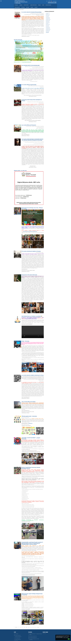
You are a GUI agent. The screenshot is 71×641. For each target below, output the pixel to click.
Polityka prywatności (18, 639)
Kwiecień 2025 (48, 24)
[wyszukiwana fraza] (52, 2)
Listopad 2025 (48, 18)
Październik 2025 (48, 19)
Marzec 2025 (47, 25)
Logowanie (54, 1)
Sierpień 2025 (48, 21)
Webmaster (16, 633)
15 (18, 627)
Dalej (38, 627)
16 (20, 627)
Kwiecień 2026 (48, 14)
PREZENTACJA (30, 423)
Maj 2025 (47, 23)
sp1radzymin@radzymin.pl (33, 637)
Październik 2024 (48, 29)
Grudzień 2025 (48, 17)
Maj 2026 (47, 13)
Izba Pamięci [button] (27, 7)
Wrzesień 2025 (48, 20)
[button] (51, 1)
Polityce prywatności (66, 637)
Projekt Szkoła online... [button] (17, 7)
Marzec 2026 (47, 15)
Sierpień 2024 (48, 30)
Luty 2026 (47, 16)
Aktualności (22, 9)
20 (28, 627)
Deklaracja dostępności (18, 636)
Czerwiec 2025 (48, 22)
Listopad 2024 (48, 28)
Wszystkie (47, 32)
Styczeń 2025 (47, 26)
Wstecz (16, 627)
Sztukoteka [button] (32, 7)
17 (22, 627)
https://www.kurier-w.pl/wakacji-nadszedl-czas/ (30, 231)
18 (24, 627)
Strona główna (16, 9)
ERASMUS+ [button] (36, 7)
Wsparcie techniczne (18, 635)
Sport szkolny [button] (23, 7)
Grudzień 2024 (48, 27)
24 (35, 627)
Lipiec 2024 (47, 31)
